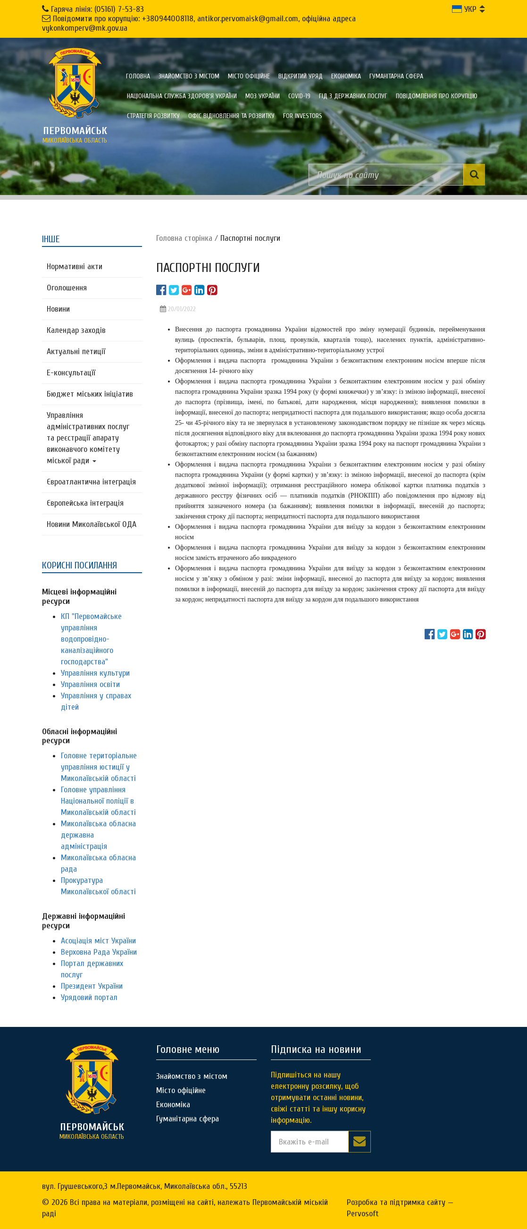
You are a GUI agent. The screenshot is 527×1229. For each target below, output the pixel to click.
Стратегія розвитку (153, 116)
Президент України (92, 986)
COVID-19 (299, 96)
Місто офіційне (249, 76)
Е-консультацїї (71, 373)
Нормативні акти (74, 266)
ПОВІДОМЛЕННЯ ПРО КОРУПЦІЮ (436, 96)
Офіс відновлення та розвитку (231, 116)
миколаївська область (75, 134)
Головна (138, 76)
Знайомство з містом (189, 76)
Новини (58, 309)
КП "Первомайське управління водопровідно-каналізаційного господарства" (91, 639)
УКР (464, 9)
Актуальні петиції (76, 351)
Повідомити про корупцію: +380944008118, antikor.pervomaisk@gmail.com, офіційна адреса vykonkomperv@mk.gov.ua (199, 23)
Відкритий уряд (300, 76)
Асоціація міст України (98, 941)
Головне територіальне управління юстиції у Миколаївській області (99, 767)
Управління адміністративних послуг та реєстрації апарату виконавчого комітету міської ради (88, 438)
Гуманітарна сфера (396, 76)
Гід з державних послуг (353, 96)
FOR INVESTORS (302, 116)
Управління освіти (90, 684)
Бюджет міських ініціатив (90, 394)
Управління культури (95, 673)
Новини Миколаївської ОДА (91, 524)
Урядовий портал (89, 997)
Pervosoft (363, 1214)
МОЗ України (262, 96)
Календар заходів (76, 330)
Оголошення (67, 288)
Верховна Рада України (99, 952)
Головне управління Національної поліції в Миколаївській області (98, 801)
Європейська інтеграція (85, 503)
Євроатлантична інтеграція (91, 482)
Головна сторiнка (184, 238)
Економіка (346, 76)
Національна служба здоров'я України (182, 96)
